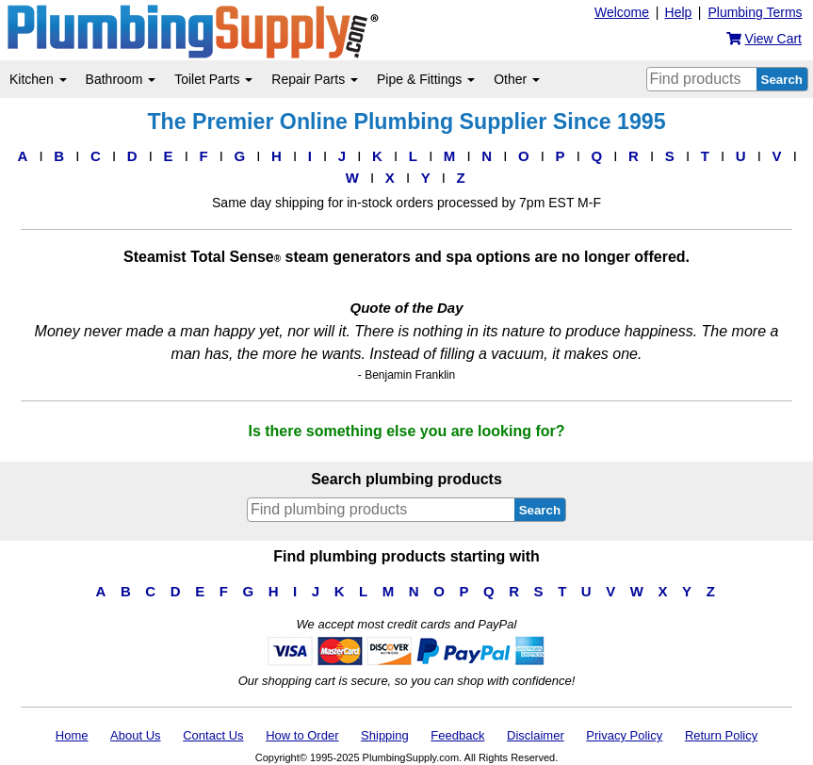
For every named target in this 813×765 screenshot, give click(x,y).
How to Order (302, 735)
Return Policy (721, 735)
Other (517, 79)
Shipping (385, 735)
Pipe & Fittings (426, 79)
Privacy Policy (624, 735)
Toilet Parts (213, 79)
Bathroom (121, 79)
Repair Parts (314, 79)
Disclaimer (535, 735)
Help (678, 12)
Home (72, 735)
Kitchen (38, 79)
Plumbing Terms (754, 12)
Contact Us (213, 735)
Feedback (457, 735)
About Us (135, 735)
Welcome (621, 12)
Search (782, 80)
